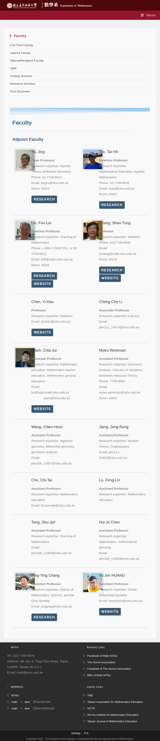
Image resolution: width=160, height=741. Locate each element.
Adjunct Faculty (20, 52)
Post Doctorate (20, 91)
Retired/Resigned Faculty (27, 60)
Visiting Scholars (21, 76)
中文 (86, 733)
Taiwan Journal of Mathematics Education (112, 721)
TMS (90, 695)
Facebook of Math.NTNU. (102, 655)
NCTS (91, 708)
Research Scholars (22, 83)
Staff (13, 68)
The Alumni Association (101, 662)
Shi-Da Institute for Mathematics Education (113, 714)
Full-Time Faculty (21, 45)
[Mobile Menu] (148, 15)
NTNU (15, 695)
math (14, 701)
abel (27, 701)
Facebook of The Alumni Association (109, 668)
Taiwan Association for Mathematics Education (115, 701)
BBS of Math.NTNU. (99, 675)
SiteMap (75, 733)
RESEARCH (44, 199)
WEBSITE (42, 284)
